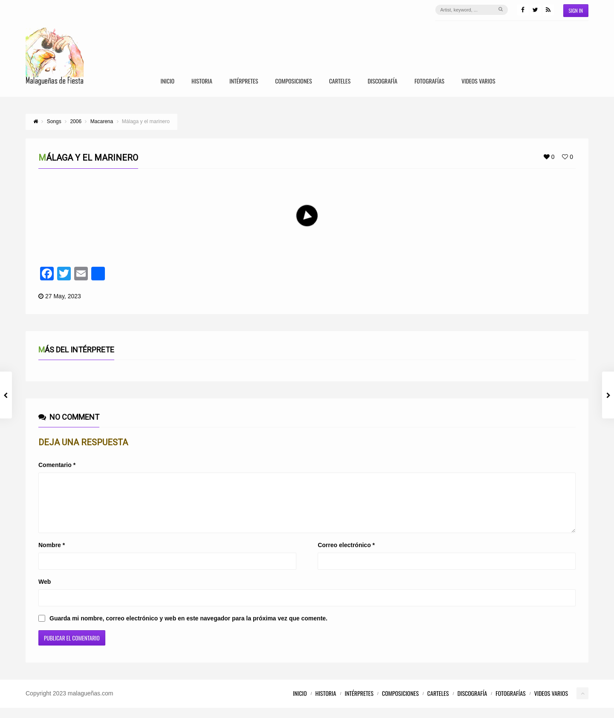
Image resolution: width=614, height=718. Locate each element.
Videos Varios (478, 81)
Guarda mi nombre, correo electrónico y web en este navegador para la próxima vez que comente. (188, 628)
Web (44, 591)
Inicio (167, 81)
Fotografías (429, 81)
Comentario (56, 464)
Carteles (340, 81)
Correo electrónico (346, 555)
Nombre (51, 555)
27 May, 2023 (63, 296)
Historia (201, 81)
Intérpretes (243, 81)
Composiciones (293, 81)
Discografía (382, 81)
